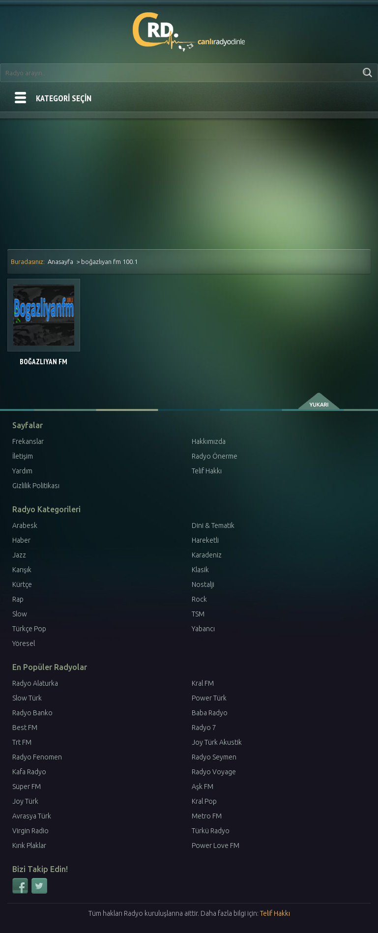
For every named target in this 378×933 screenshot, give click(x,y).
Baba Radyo (210, 713)
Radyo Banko (32, 713)
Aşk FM (202, 786)
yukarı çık (319, 401)
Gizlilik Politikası (35, 486)
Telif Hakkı (207, 471)
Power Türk (209, 698)
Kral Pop (204, 801)
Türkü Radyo (211, 831)
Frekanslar (28, 441)
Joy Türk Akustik (217, 742)
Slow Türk (27, 698)
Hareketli (205, 540)
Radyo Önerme (214, 456)
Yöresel (23, 643)
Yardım (22, 471)
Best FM (24, 727)
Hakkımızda (209, 441)
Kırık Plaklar (29, 845)
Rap (18, 599)
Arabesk (24, 525)
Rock (199, 599)
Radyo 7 (204, 727)
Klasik (200, 570)
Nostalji (203, 584)
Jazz (19, 555)
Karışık (21, 570)
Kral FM (203, 683)
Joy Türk (25, 801)
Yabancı (203, 629)
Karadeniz (207, 555)
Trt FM (21, 742)
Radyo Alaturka (35, 683)
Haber (21, 540)
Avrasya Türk (31, 816)
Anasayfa (60, 261)
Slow (19, 614)
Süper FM (26, 786)
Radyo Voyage (214, 772)
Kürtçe (22, 584)
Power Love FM (215, 845)
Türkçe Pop (29, 629)
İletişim (22, 456)
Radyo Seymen (214, 757)
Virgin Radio (30, 831)
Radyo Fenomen (37, 757)
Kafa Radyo (29, 772)
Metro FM (207, 816)
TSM (198, 614)
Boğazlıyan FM (43, 361)
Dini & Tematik (213, 525)
